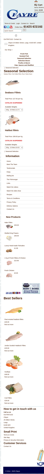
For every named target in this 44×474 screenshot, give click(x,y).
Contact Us (25, 23)
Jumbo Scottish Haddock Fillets (15, 345)
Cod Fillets (8, 398)
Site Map (7, 437)
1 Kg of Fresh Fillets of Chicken (15, 258)
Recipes (9, 194)
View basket (37, 12)
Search (32, 23)
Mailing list (10, 176)
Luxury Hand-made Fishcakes (14, 245)
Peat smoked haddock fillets (14, 319)
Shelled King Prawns (11, 233)
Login (18, 23)
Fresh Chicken (9, 270)
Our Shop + (9, 50)
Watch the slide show (14, 191)
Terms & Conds (10, 23)
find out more (9, 324)
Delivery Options (12, 206)
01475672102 (8, 39)
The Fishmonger (12, 179)
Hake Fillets (8, 222)
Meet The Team (12, 164)
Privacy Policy (11, 202)
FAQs (8, 172)
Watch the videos (12, 187)
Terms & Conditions (13, 198)
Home (9, 161)
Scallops (7, 372)
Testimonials (11, 168)
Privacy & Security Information (14, 440)
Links (8, 183)
